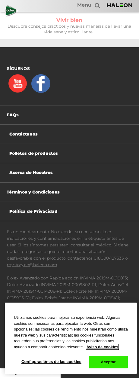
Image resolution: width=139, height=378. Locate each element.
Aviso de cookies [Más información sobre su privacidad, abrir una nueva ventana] (102, 347)
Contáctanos (23, 134)
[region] (71, 338)
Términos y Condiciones (33, 192)
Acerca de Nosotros (31, 172)
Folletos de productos (33, 153)
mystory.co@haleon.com (32, 264)
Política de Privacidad (33, 211)
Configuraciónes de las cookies (51, 361)
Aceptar (108, 362)
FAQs (13, 114)
